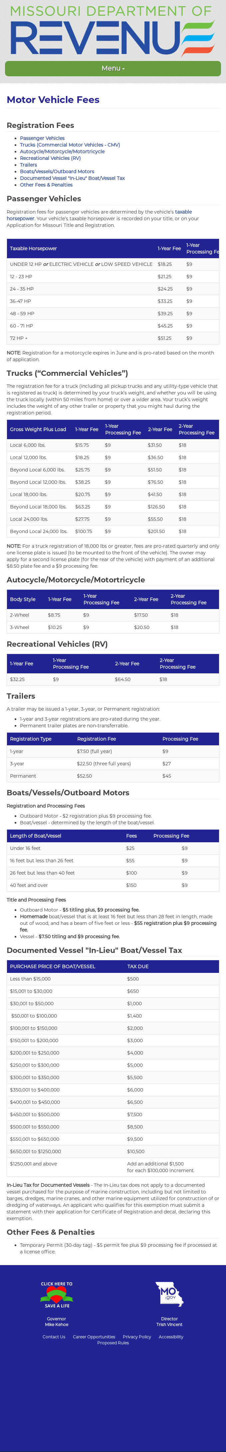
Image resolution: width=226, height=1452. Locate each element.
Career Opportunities (94, 1336)
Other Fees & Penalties (46, 185)
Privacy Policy (137, 1336)
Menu (113, 68)
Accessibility (171, 1336)
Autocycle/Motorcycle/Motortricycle (62, 152)
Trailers (28, 165)
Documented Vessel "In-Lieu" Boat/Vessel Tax (72, 178)
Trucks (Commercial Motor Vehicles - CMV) (70, 145)
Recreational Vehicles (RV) (50, 158)
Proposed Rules (113, 1342)
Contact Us (54, 1336)
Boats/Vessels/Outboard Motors (57, 172)
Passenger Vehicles (42, 138)
